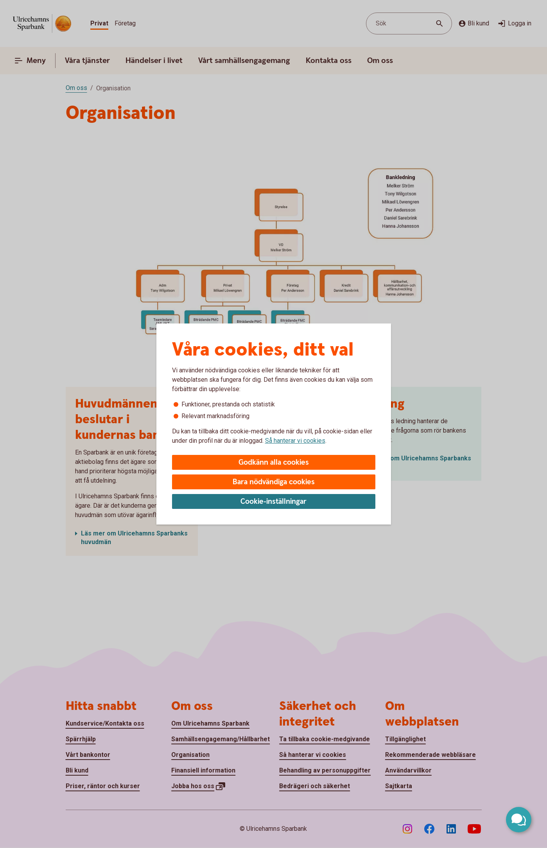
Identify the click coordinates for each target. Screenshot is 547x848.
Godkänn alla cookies (274, 462)
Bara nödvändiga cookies (274, 482)
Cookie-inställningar (273, 502)
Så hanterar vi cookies (295, 440)
